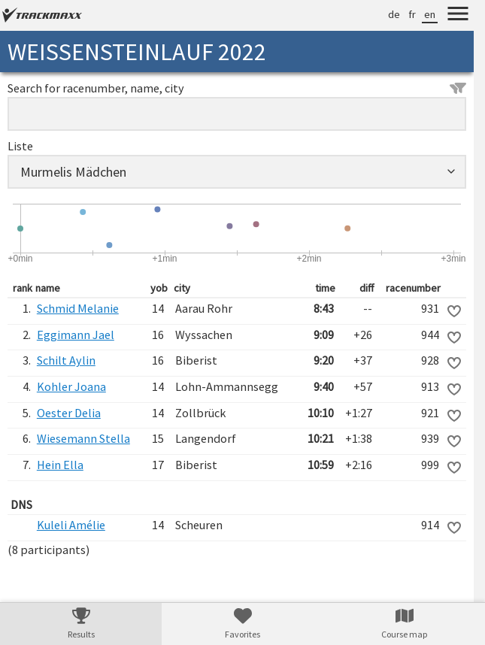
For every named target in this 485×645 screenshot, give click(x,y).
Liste (20, 145)
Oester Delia (69, 412)
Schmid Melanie (78, 308)
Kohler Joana (71, 386)
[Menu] (457, 16)
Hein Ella (60, 464)
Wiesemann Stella (83, 438)
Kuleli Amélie (71, 524)
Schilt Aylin (66, 360)
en (429, 14)
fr (412, 14)
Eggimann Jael (75, 334)
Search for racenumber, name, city (237, 87)
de (394, 14)
